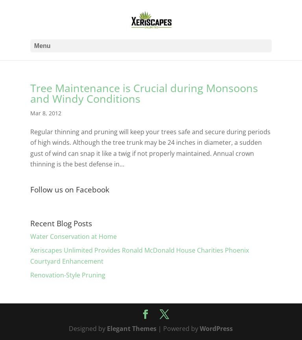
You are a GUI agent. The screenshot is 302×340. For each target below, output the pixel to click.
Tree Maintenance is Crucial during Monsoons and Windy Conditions (144, 93)
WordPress (216, 328)
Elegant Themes (132, 328)
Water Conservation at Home (73, 236)
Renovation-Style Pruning (67, 275)
